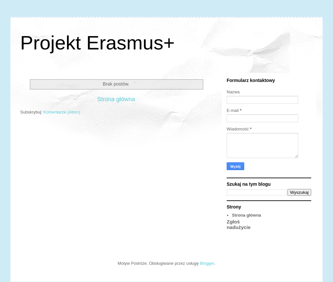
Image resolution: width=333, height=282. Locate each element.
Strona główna (116, 99)
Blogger (207, 263)
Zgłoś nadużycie (239, 224)
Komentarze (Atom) (62, 112)
